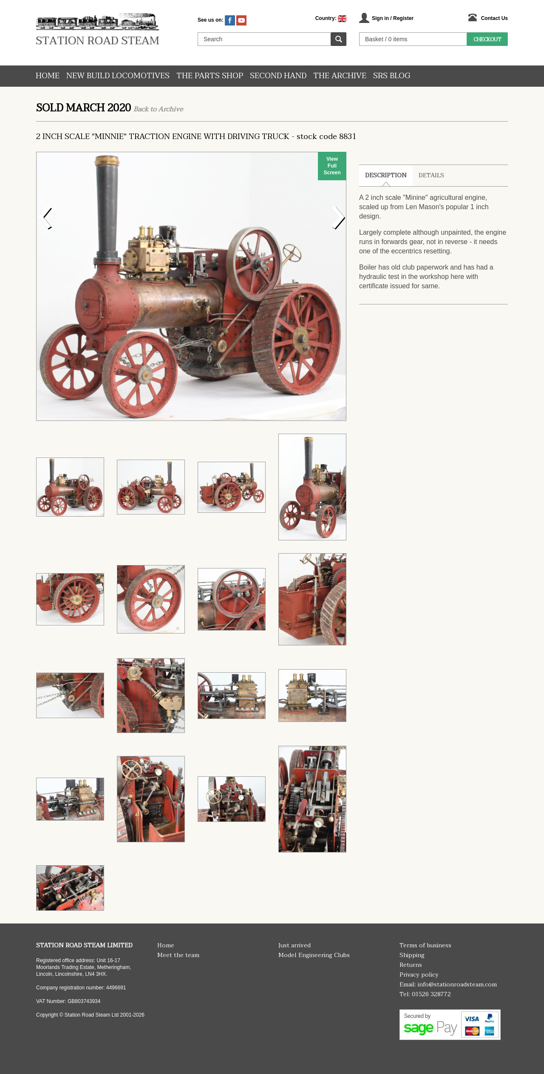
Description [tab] (386, 175)
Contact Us (494, 18)
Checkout (487, 39)
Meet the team (178, 955)
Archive (170, 109)
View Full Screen (331, 166)
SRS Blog (391, 75)
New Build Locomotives (118, 75)
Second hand (278, 75)
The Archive (339, 75)
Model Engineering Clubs (314, 955)
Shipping (412, 955)
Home (48, 75)
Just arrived (294, 945)
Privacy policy (419, 975)
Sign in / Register (393, 18)
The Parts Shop (209, 75)
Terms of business (425, 945)
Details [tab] (431, 175)
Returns (411, 965)
